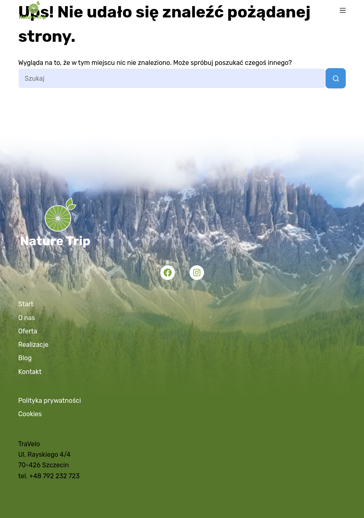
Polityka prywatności (49, 400)
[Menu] (343, 10)
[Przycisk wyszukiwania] (336, 78)
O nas (26, 318)
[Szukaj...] (172, 78)
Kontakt (30, 372)
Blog (25, 358)
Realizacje (33, 344)
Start (25, 304)
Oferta (27, 331)
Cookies (30, 414)
